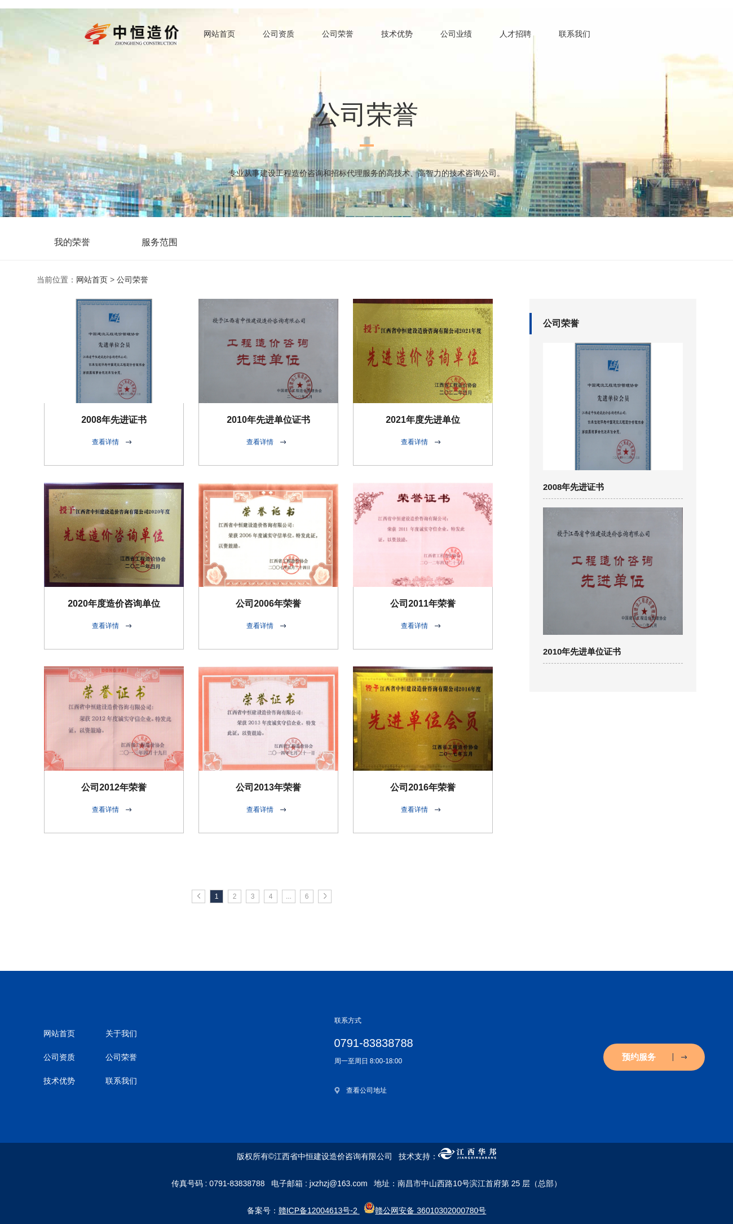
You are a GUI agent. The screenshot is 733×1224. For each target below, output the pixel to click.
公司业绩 (456, 33)
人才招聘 (515, 33)
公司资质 (278, 33)
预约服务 (654, 1057)
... (289, 896)
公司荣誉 (338, 33)
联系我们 (574, 33)
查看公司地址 (366, 1090)
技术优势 (397, 33)
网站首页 (219, 33)
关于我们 (121, 1033)
